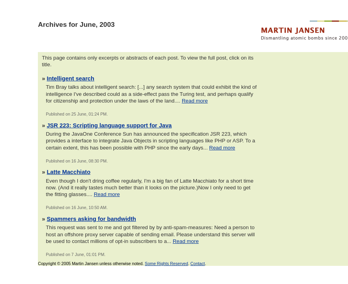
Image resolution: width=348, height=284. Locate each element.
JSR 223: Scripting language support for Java (109, 125)
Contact (198, 263)
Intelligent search (70, 78)
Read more (195, 101)
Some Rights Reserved (166, 263)
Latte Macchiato (68, 172)
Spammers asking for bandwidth (91, 219)
